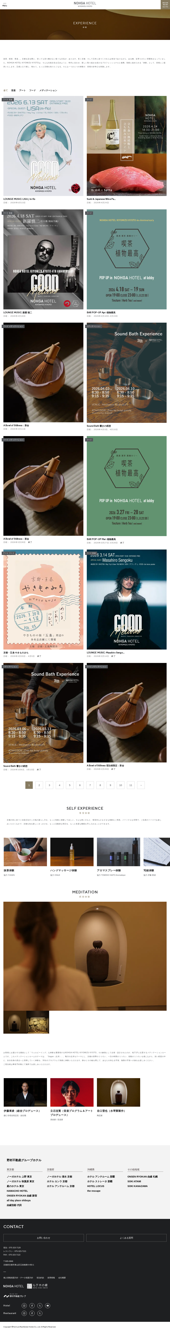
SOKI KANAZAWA (137, 1186)
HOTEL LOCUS (95, 1186)
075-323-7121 (20, 1251)
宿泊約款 (40, 1278)
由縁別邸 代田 (14, 1205)
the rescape (94, 1191)
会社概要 (62, 1278)
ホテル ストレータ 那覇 (99, 1181)
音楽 (13, 90)
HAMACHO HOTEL (17, 1191)
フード (32, 90)
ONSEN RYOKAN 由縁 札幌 (142, 1176)
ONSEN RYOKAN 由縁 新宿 (22, 1195)
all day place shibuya (19, 1200)
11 (130, 785)
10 (120, 785)
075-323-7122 (15, 1255)
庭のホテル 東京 (15, 1186)
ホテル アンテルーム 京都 (60, 1186)
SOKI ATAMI (134, 1181)
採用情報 (51, 1278)
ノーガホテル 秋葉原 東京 (20, 1181)
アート (22, 90)
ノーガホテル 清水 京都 (59, 1176)
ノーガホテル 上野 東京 (19, 1176)
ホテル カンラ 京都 (57, 1181)
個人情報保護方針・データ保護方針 (18, 1278)
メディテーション (48, 90)
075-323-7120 (15, 1248)
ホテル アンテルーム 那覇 (101, 1176)
